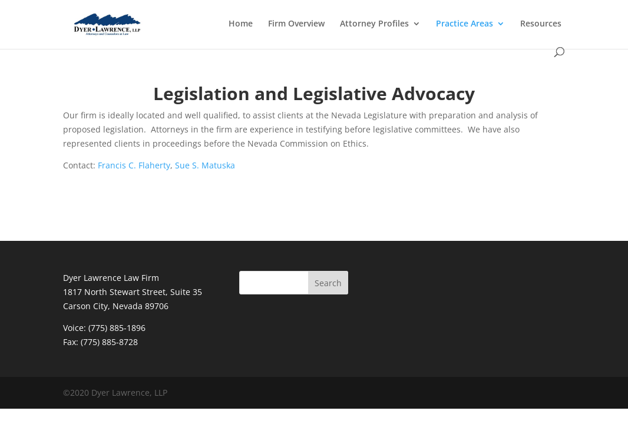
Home (241, 24)
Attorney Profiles (374, 24)
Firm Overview (296, 24)
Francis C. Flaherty (134, 165)
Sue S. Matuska (205, 165)
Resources (540, 24)
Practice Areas (464, 24)
